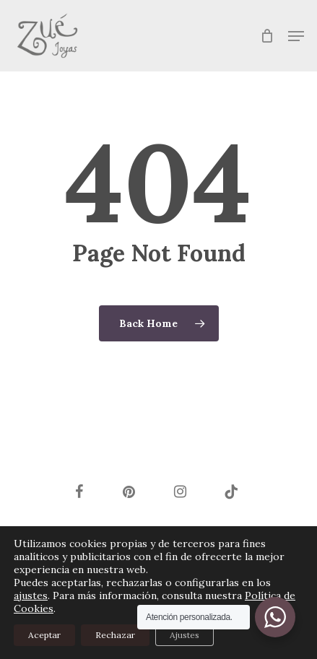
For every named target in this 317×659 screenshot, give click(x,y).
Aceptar (44, 634)
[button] (296, 36)
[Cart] (267, 36)
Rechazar (115, 634)
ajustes (31, 595)
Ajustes (184, 634)
